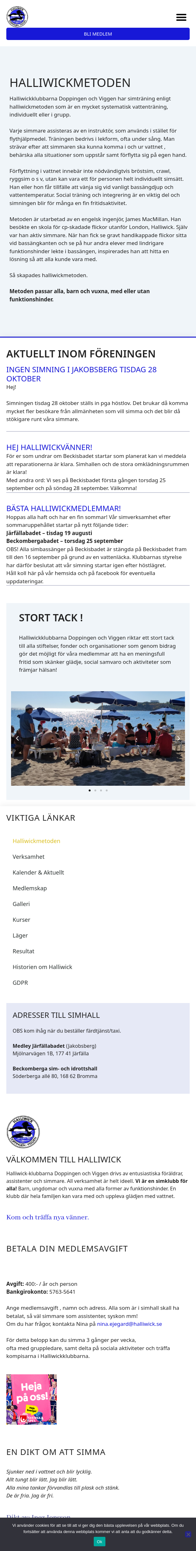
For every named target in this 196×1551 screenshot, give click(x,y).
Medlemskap (30, 888)
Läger (20, 935)
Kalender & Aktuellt (38, 872)
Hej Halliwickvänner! (49, 447)
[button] (181, 17)
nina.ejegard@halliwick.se (129, 1323)
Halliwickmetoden (36, 841)
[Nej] (188, 1534)
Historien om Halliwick (42, 967)
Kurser (21, 919)
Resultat (23, 951)
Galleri (21, 904)
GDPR (20, 982)
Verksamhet (29, 856)
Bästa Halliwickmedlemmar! (63, 508)
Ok (99, 1541)
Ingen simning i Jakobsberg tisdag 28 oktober (81, 374)
